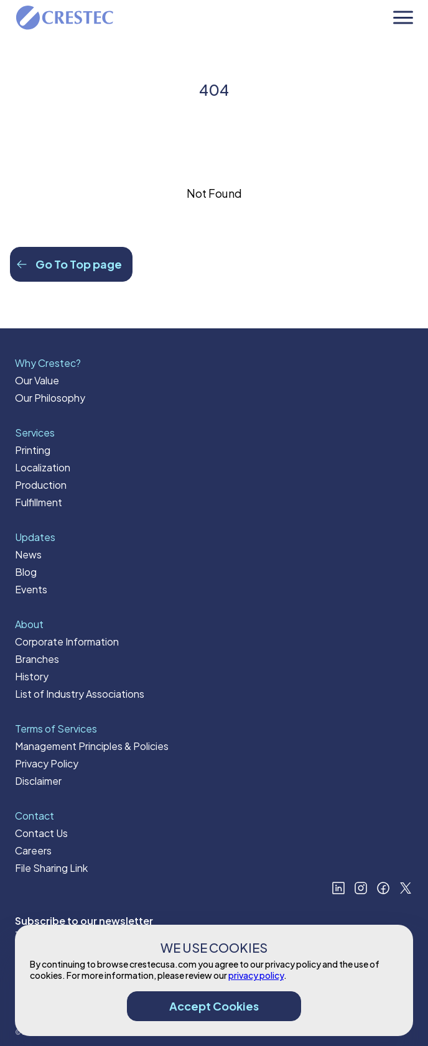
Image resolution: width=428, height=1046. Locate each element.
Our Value (37, 380)
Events (31, 589)
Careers (33, 850)
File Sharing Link (51, 867)
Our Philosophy (50, 397)
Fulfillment (38, 502)
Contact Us (41, 833)
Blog (26, 571)
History (32, 676)
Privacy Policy (46, 763)
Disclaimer (38, 780)
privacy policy (256, 975)
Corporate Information (67, 641)
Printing (32, 449)
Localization (42, 467)
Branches (37, 658)
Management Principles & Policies (92, 745)
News (28, 554)
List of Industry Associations (79, 693)
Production (41, 484)
